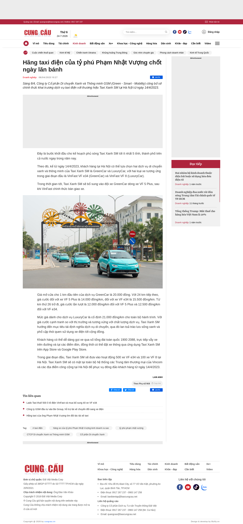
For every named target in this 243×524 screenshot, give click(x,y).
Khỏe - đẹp (181, 43)
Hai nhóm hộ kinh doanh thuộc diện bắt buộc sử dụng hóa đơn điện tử (193, 176)
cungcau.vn (49, 521)
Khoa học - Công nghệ (129, 43)
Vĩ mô (36, 43)
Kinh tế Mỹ (65, 52)
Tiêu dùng (49, 43)
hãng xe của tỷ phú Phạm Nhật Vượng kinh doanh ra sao (81, 428)
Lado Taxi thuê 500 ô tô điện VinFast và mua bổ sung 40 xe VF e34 (61, 402)
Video (208, 43)
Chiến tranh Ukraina (86, 52)
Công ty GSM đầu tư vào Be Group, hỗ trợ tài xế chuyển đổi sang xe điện (65, 409)
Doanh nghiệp (30, 77)
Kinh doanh (79, 43)
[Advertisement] (93, 121)
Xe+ (111, 43)
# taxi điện (38, 428)
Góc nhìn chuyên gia (143, 52)
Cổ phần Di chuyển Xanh (92, 434)
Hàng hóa (151, 43)
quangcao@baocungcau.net (51, 22)
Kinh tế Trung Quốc (199, 52)
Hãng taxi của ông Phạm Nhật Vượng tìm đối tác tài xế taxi (57, 415)
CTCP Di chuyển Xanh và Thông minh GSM (48, 434)
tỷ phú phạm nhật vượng (131, 428)
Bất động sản (97, 43)
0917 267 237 (77, 22)
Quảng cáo (28, 22)
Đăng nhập (211, 32)
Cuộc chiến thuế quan (42, 52)
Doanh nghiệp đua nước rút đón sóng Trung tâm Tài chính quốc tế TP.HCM (195, 195)
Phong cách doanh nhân (172, 52)
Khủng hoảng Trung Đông (114, 52)
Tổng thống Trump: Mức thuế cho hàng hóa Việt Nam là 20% (195, 213)
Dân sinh (166, 43)
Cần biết (196, 43)
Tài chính (63, 43)
